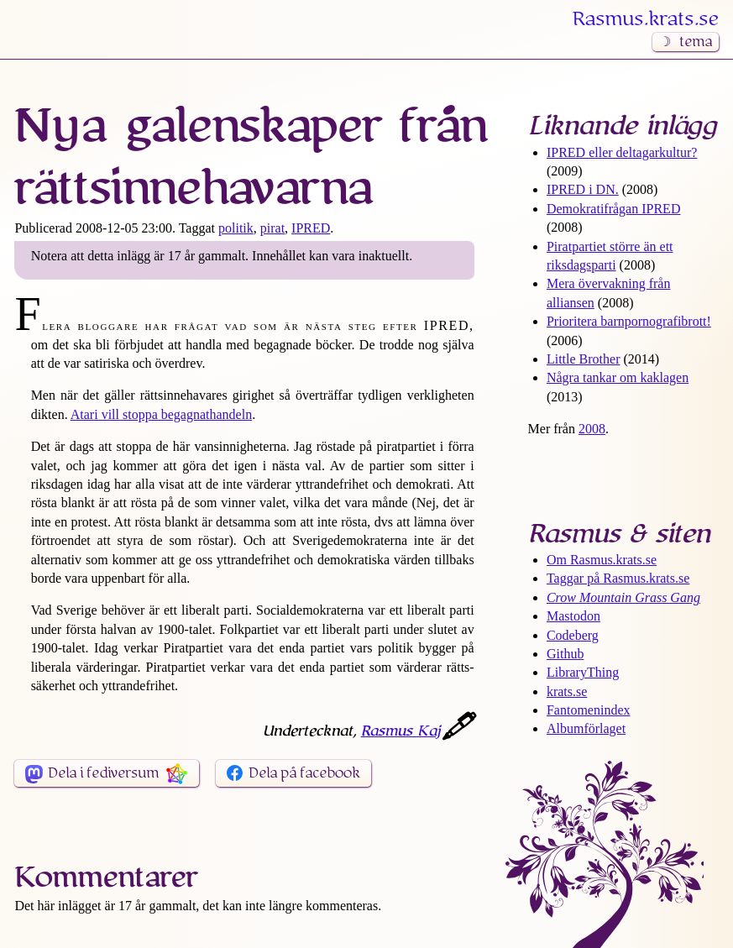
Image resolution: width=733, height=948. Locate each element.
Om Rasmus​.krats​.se (602, 560)
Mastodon (573, 616)
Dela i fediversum (103, 773)
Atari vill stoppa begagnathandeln (161, 414)
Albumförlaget (586, 728)
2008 (592, 429)
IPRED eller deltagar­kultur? (622, 152)
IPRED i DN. (583, 189)
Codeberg (573, 635)
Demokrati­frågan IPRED (614, 209)
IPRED (310, 228)
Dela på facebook (304, 773)
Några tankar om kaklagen (617, 377)
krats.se (567, 691)
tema (695, 42)
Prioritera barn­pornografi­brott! (629, 321)
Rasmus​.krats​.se (646, 19)
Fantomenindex (589, 710)
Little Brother (583, 359)
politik (236, 228)
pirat (272, 228)
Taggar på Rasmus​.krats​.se (618, 578)
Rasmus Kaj (400, 731)
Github (565, 654)
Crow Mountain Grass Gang (623, 597)
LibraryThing (583, 672)
